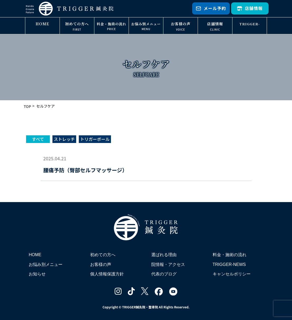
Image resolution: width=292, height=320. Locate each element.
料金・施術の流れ (111, 23)
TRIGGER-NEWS (249, 27)
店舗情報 (250, 8)
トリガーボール (95, 139)
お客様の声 (181, 23)
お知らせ (37, 274)
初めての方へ (77, 23)
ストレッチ (64, 139)
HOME (42, 23)
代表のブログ (164, 274)
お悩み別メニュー (146, 23)
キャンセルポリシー (232, 274)
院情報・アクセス (168, 264)
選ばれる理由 (164, 254)
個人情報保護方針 (107, 274)
